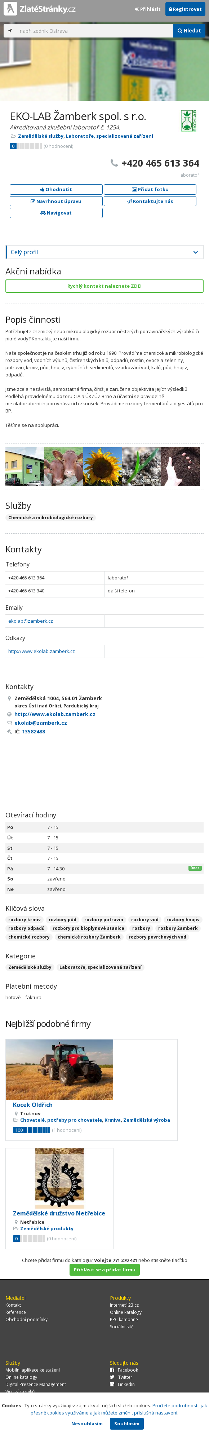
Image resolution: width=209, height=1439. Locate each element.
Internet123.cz (124, 1305)
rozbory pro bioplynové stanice (88, 928)
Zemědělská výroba (146, 1120)
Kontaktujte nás (150, 201)
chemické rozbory (29, 937)
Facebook (124, 1370)
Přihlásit (148, 9)
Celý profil (24, 252)
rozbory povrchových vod (157, 937)
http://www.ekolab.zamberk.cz (41, 651)
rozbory (141, 928)
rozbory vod (145, 920)
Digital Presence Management (35, 1384)
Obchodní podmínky (26, 1319)
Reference (15, 1312)
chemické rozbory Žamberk (89, 937)
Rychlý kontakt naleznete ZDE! (104, 286)
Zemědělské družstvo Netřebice (59, 1213)
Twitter (121, 1377)
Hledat (189, 30)
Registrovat (185, 9)
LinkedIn (122, 1384)
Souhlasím (126, 1423)
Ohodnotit (56, 189)
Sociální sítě (122, 1327)
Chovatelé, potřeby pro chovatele (61, 1120)
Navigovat (56, 212)
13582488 (33, 731)
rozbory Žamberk (178, 928)
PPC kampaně (124, 1319)
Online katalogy (126, 1312)
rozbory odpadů (26, 928)
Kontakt (13, 1305)
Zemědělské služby (40, 136)
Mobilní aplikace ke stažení (32, 1370)
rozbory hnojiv (183, 920)
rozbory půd (62, 920)
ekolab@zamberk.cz (30, 621)
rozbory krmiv (24, 920)
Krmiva (112, 1120)
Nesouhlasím (87, 1423)
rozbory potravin (103, 920)
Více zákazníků (20, 1392)
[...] (95, 30)
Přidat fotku (150, 189)
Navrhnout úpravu (56, 201)
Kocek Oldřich (33, 1105)
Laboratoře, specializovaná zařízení (109, 136)
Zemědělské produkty (47, 1228)
